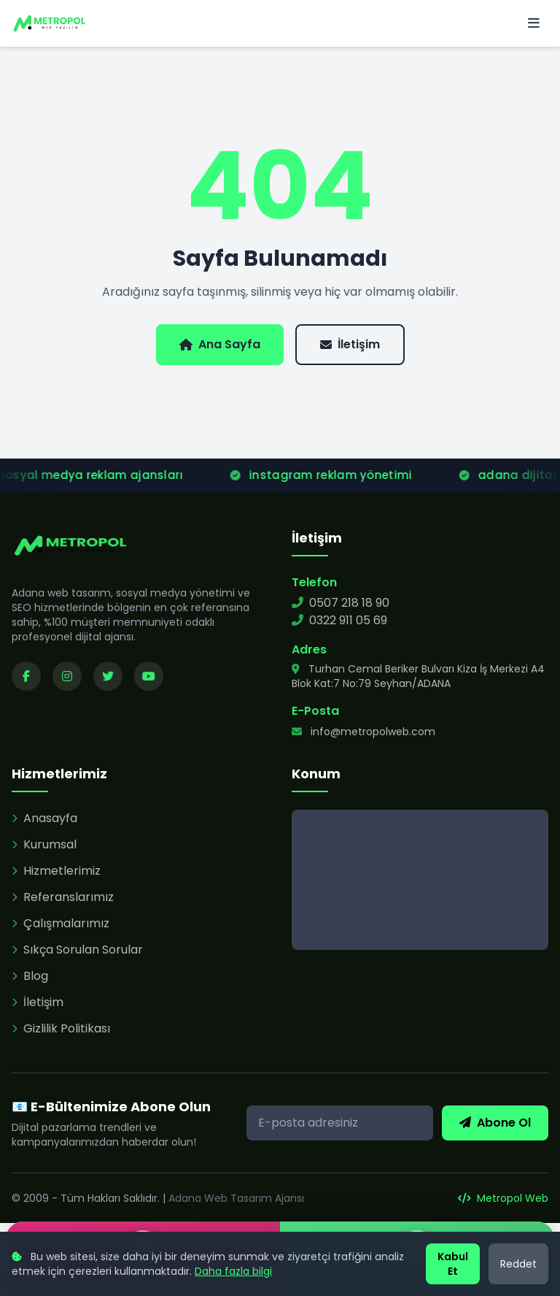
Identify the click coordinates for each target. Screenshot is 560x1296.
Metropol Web (503, 1198)
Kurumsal (44, 844)
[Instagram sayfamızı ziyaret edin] (67, 676)
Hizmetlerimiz (56, 870)
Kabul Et (453, 1263)
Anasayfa (44, 818)
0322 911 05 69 (339, 620)
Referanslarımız (63, 897)
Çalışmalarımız (60, 923)
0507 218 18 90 (340, 602)
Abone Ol (495, 1122)
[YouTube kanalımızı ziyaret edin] (148, 676)
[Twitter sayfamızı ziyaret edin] (107, 676)
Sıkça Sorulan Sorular (77, 949)
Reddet (518, 1264)
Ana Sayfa (219, 344)
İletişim (350, 344)
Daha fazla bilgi (233, 1271)
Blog (30, 975)
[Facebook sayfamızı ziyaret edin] (26, 676)
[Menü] (533, 23)
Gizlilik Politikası (61, 1028)
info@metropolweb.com (363, 731)
